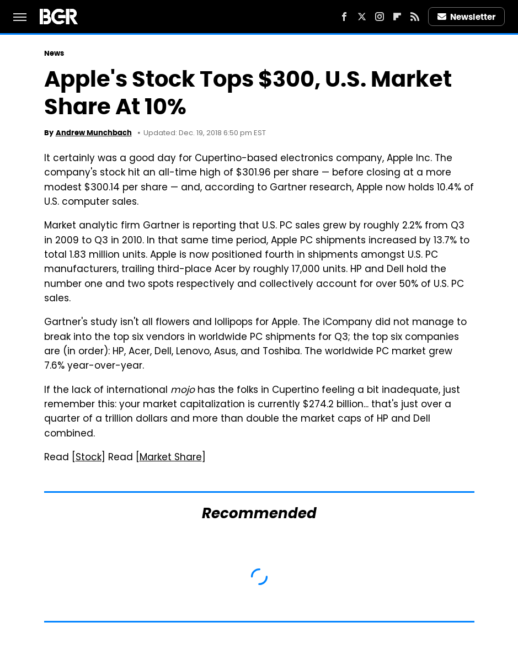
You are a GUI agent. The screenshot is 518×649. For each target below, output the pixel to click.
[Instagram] (379, 16)
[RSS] (414, 16)
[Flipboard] (397, 16)
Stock (89, 458)
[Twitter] (361, 16)
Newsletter (466, 17)
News (54, 53)
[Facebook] (344, 16)
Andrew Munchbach (94, 132)
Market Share (171, 458)
